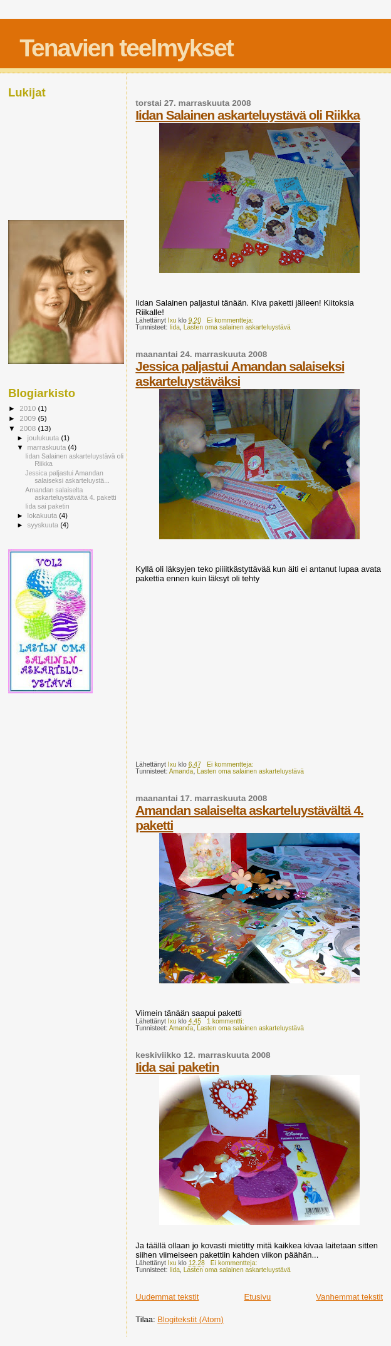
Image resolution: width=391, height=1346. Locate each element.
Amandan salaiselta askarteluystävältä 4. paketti (71, 493)
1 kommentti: (226, 1021)
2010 (28, 408)
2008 (28, 428)
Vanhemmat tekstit (349, 1297)
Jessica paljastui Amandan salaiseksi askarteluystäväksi (239, 373)
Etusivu (257, 1297)
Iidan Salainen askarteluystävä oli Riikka (247, 115)
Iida (174, 327)
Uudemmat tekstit (167, 1297)
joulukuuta (44, 438)
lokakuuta (44, 515)
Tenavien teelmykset (126, 47)
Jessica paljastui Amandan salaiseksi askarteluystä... (67, 476)
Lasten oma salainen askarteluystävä (237, 327)
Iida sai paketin (177, 1067)
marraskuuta (48, 447)
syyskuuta (44, 525)
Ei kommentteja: (231, 320)
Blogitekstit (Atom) (190, 1319)
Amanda (181, 771)
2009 (28, 418)
